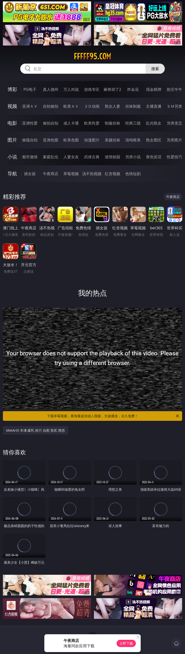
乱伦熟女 (153, 123)
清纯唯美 (133, 140)
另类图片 (174, 140)
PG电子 (29, 89)
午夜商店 (50, 173)
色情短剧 (133, 173)
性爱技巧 (174, 156)
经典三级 (133, 123)
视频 (12, 106)
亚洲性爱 (30, 123)
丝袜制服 (133, 106)
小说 (12, 156)
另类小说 (133, 156)
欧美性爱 (91, 123)
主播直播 (153, 106)
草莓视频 (71, 173)
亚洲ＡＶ (30, 106)
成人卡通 (71, 123)
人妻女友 (71, 156)
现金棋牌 (153, 89)
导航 (12, 173)
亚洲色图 (50, 140)
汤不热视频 (91, 173)
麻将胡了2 (112, 89)
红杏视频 (112, 173)
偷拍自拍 (50, 123)
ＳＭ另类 (174, 106)
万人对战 (71, 89)
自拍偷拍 (50, 106)
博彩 (12, 89)
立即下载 (126, 643)
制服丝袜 (112, 123)
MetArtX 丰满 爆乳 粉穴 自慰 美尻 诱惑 (35, 430)
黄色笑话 (153, 156)
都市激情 (30, 156)
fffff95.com (92, 56)
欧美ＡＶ (71, 106)
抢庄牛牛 (174, 89)
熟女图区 (153, 140)
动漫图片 (91, 140)
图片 (12, 140)
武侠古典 (91, 156)
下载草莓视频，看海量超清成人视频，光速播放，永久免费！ (113, 416)
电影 (12, 123)
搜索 (155, 68)
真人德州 (50, 89)
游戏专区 (91, 89)
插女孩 (30, 173)
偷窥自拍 (30, 140)
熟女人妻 (112, 106)
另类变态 (174, 123)
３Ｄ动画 (91, 106)
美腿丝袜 (112, 140)
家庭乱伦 (50, 156)
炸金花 (133, 89)
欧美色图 (71, 140)
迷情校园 (112, 156)
